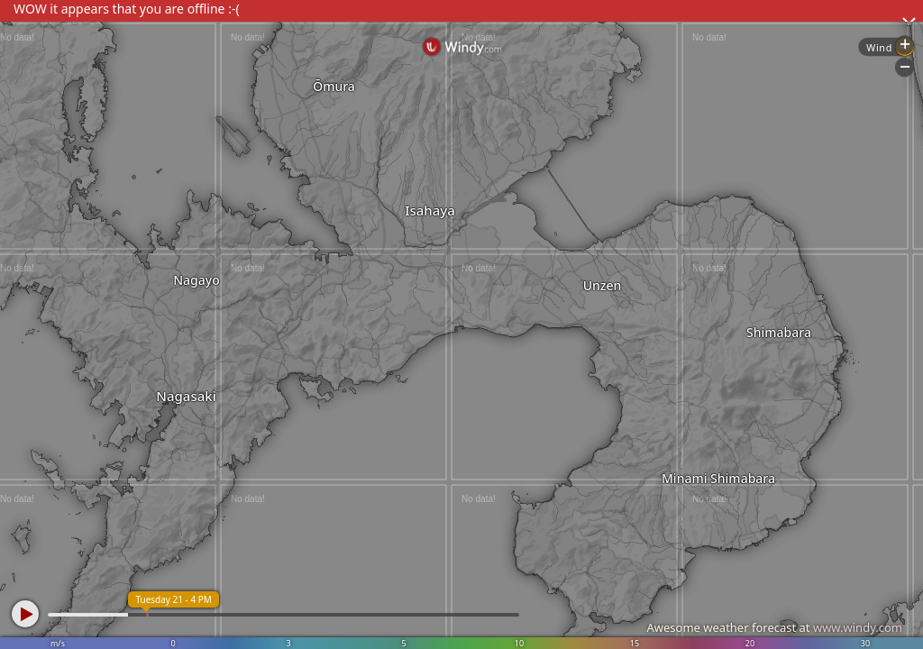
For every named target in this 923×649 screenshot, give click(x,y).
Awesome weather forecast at (774, 627)
